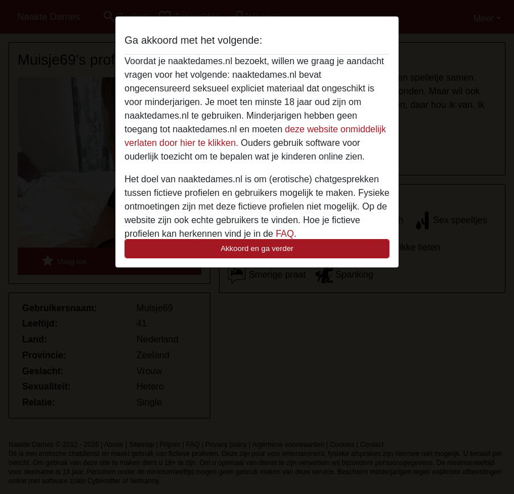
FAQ (285, 233)
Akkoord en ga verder (257, 248)
